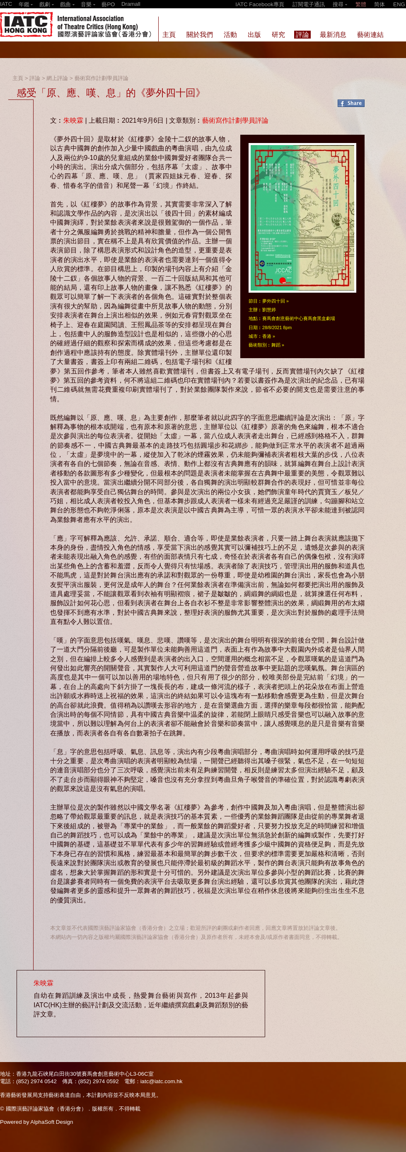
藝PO (108, 4)
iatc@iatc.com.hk (161, 1081)
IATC (6, 4)
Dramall (130, 4)
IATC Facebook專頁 (259, 4)
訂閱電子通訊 (308, 4)
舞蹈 (275, 344)
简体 (379, 4)
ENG (399, 4)
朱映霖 (73, 120)
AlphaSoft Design (51, 1122)
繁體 (360, 4)
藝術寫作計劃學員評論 (101, 78)
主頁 (17, 78)
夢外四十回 (273, 300)
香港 (266, 336)
